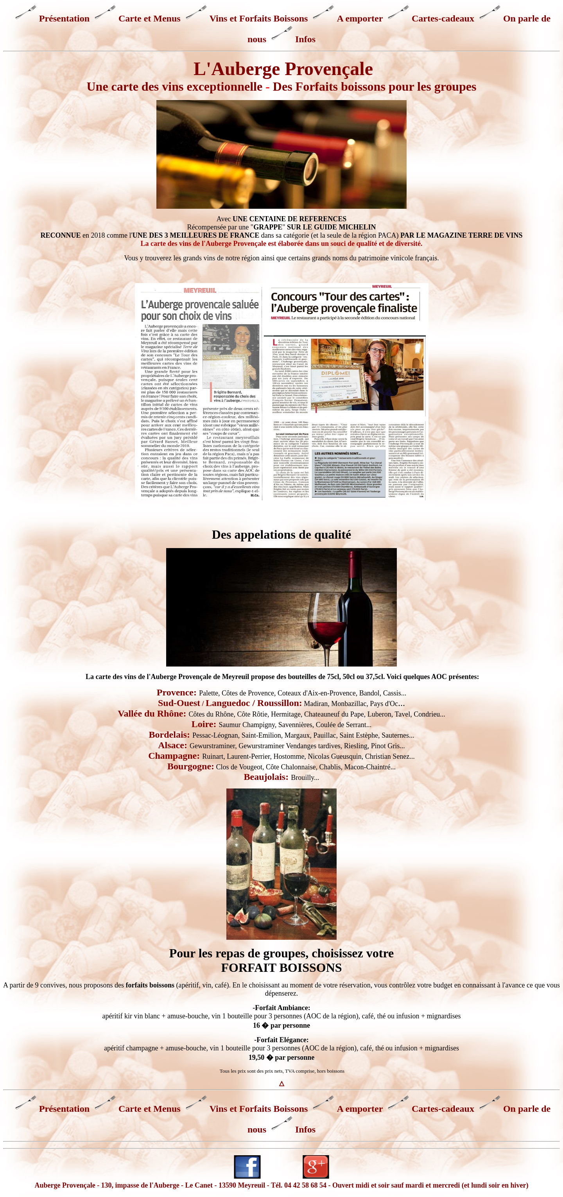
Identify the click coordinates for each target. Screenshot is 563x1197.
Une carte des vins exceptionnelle (174, 86)
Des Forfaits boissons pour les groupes (375, 86)
